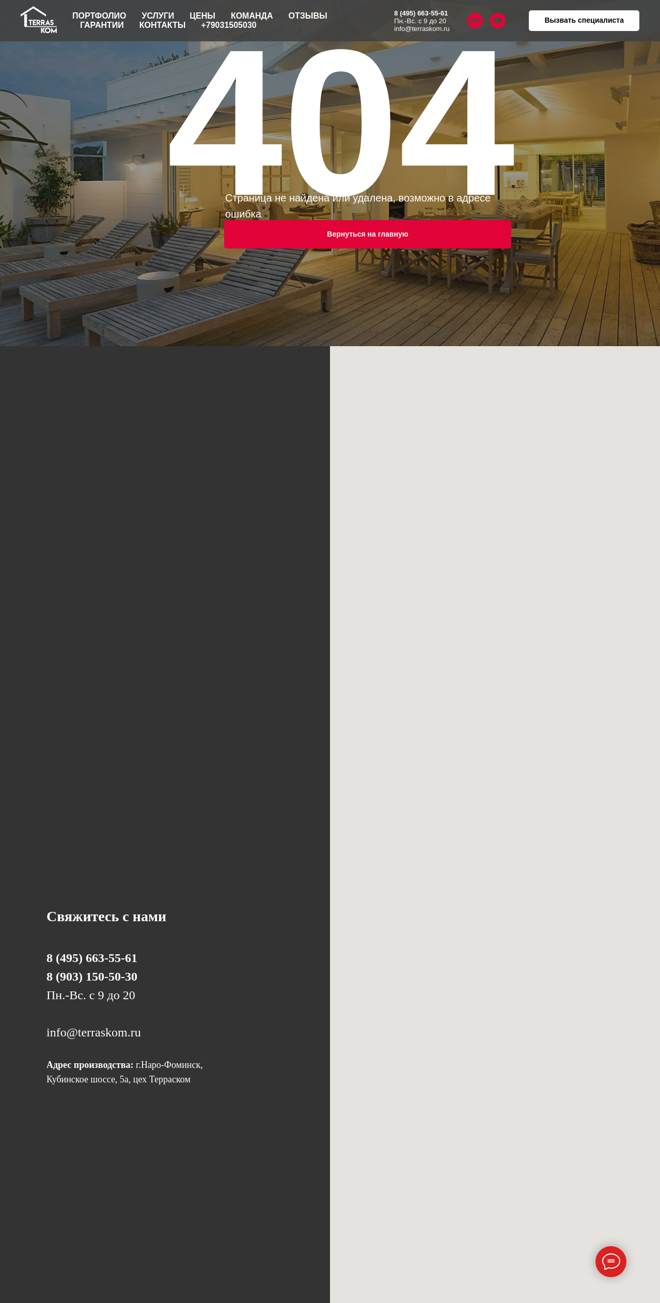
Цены (202, 15)
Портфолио (99, 15)
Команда (252, 15)
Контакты (162, 25)
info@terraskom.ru (421, 29)
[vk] (475, 20)
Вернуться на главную (367, 234)
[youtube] (498, 20)
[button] (584, 20)
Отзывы (308, 15)
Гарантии (102, 25)
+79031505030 (228, 25)
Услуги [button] (158, 15)
